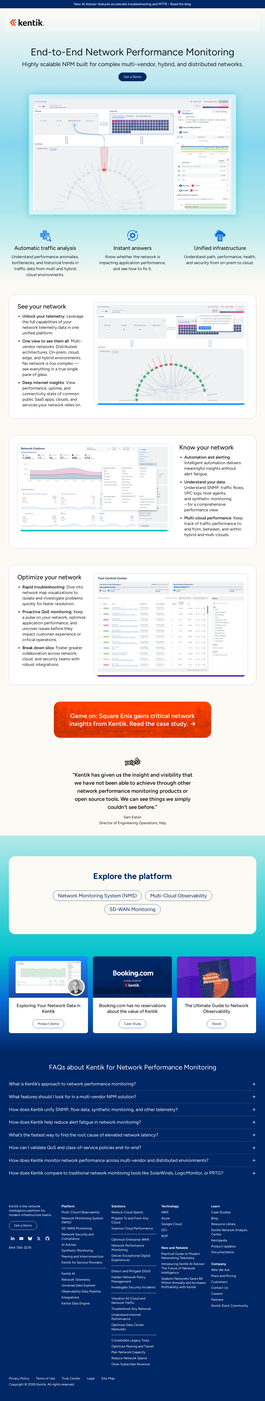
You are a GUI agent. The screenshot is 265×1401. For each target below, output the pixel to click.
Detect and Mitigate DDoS (131, 1271)
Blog (214, 1218)
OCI (164, 1230)
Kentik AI (68, 1274)
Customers (219, 1282)
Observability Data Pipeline (81, 1291)
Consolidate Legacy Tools (130, 1340)
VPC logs (192, 493)
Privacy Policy (19, 1378)
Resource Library (223, 1224)
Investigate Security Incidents (133, 1287)
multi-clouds (216, 534)
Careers (217, 1294)
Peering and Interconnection (82, 1256)
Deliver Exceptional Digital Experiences (130, 1258)
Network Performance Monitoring (127, 1248)
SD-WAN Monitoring (132, 909)
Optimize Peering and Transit (132, 1346)
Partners (217, 1300)
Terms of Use (45, 1378)
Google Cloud (171, 1224)
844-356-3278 (20, 1248)
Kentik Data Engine (75, 1303)
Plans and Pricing (223, 1276)
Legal (91, 1378)
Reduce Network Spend (129, 1358)
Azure (165, 1218)
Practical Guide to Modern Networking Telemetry (180, 1256)
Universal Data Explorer (78, 1285)
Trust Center (71, 1378)
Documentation (222, 1252)
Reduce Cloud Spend (127, 1212)
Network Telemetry (75, 1280)
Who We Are (220, 1270)
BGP (164, 1236)
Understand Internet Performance (126, 1317)
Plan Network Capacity (128, 1352)
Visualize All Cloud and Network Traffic (128, 1300)
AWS (165, 1212)
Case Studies (221, 1212)
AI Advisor (68, 1245)
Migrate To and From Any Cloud (129, 1220)
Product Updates (223, 1246)
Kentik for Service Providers (81, 1262)
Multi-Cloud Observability (178, 896)
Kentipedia (219, 1240)
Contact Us (219, 1288)
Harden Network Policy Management (128, 1279)
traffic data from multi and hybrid (45, 268)
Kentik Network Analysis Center (229, 1232)
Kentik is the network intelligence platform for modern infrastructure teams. (30, 1210)
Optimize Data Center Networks (127, 1327)
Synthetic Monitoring (77, 1250)
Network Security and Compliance (77, 1236)
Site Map (107, 1378)
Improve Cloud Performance (132, 1228)
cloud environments (44, 274)
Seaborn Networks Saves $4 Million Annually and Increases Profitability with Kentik (183, 1283)
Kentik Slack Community (229, 1306)
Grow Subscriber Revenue (130, 1364)
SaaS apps (44, 399)
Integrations (70, 1297)
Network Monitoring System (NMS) (97, 896)
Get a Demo (132, 77)
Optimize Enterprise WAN (130, 1239)
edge (27, 357)
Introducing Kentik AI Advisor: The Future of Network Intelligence (183, 1268)
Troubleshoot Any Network (131, 1309)
